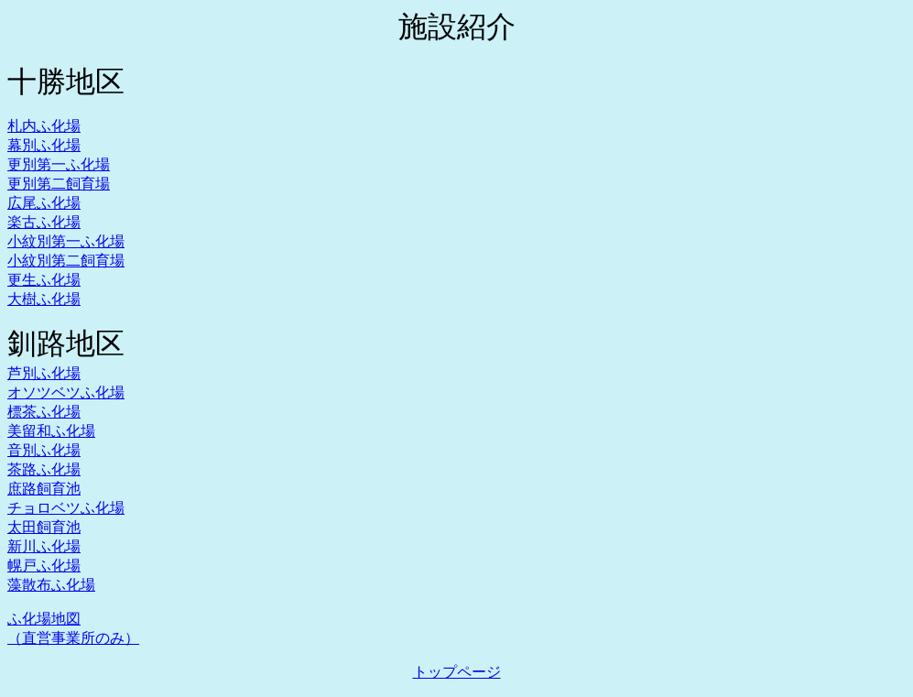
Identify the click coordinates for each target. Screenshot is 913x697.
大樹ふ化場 (44, 299)
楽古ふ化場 (44, 222)
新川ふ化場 (44, 546)
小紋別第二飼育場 (66, 260)
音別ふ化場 (44, 450)
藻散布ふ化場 (51, 585)
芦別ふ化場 (44, 373)
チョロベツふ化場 (66, 508)
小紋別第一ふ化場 (66, 241)
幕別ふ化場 (44, 145)
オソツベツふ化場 (66, 392)
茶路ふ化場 (44, 469)
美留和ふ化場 (51, 431)
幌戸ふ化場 (44, 565)
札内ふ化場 (44, 126)
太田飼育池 (44, 527)
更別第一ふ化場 (58, 164)
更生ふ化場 (44, 280)
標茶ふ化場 (44, 411)
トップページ (457, 672)
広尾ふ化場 (44, 203)
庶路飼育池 (44, 488)
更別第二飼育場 (58, 183)
